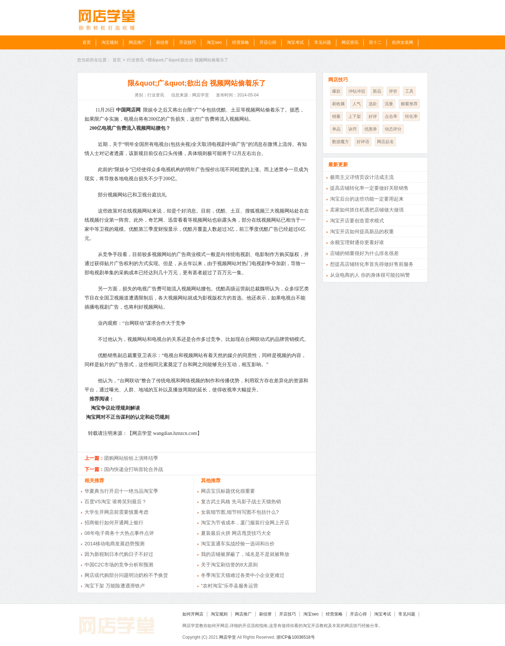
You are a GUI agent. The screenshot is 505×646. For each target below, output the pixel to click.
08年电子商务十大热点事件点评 (119, 533)
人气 (356, 103)
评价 (393, 91)
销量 (336, 116)
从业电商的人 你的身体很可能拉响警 (370, 275)
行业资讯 (135, 60)
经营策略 (240, 42)
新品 (377, 91)
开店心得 (268, 42)
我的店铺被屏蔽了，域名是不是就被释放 (245, 554)
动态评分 (393, 129)
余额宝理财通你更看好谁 (357, 242)
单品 (336, 129)
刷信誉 (162, 42)
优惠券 (370, 129)
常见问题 (322, 42)
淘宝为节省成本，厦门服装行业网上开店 (245, 522)
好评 (373, 116)
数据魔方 (340, 141)
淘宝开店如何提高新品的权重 (362, 231)
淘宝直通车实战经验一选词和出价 (238, 543)
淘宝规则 (109, 42)
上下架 (354, 116)
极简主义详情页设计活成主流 (362, 177)
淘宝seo (214, 42)
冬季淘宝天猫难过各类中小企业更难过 (242, 575)
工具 (409, 91)
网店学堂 (227, 637)
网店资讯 (350, 42)
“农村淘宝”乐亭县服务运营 (229, 585)
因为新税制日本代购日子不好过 (119, 554)
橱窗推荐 (409, 103)
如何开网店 (192, 614)
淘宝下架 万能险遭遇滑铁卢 (115, 585)
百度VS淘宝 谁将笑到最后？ (116, 501)
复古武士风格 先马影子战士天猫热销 (241, 501)
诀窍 (352, 129)
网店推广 (137, 42)
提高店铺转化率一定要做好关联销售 (369, 188)
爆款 (336, 91)
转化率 (411, 116)
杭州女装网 (402, 42)
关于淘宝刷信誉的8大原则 (229, 564)
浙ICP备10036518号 (295, 637)
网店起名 (385, 141)
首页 (86, 42)
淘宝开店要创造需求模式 (357, 220)
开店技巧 (187, 42)
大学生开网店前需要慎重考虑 (116, 512)
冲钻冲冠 (356, 91)
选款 (373, 103)
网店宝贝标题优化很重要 (228, 491)
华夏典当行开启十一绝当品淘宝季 (121, 491)
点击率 (391, 116)
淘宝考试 (295, 42)
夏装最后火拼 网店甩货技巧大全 (236, 533)
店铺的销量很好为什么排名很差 (364, 253)
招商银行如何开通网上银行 (114, 522)
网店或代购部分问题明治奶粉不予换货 (126, 575)
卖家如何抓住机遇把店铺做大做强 (367, 210)
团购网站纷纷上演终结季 (131, 458)
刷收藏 (338, 103)
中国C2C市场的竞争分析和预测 (119, 564)
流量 (389, 103)
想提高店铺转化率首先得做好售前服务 (371, 264)
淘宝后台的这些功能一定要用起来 (367, 199)
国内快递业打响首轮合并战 (133, 469)
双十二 (375, 42)
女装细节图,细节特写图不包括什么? (240, 512)
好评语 (363, 141)
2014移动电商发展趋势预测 (114, 543)
